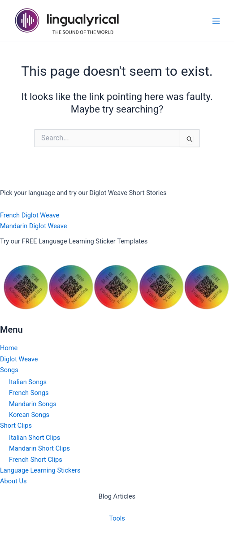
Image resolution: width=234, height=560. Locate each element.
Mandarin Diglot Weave (33, 226)
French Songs (28, 393)
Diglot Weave (19, 359)
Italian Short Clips (34, 438)
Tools (117, 518)
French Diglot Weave (29, 215)
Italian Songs (28, 382)
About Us (13, 481)
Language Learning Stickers (40, 470)
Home (8, 348)
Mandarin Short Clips (39, 448)
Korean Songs (29, 415)
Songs (9, 370)
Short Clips (16, 425)
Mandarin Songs (32, 404)
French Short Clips (35, 460)
